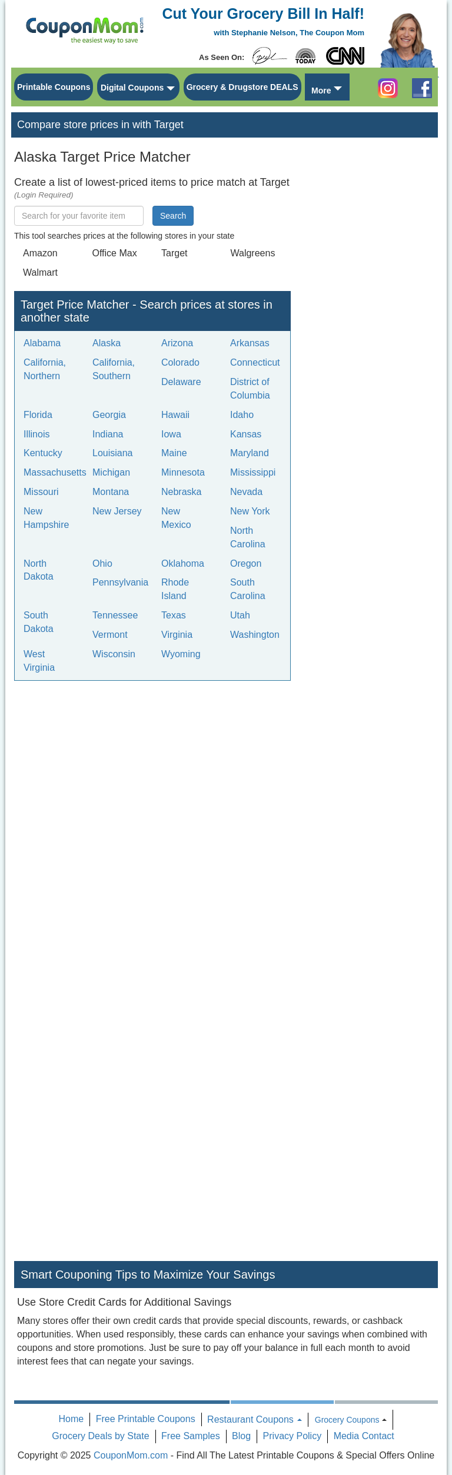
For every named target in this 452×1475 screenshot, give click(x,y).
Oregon (245, 563)
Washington (255, 635)
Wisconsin (113, 654)
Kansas (245, 434)
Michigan (111, 472)
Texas (173, 615)
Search (173, 215)
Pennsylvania (120, 582)
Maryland (249, 453)
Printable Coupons (53, 87)
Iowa (171, 434)
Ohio (102, 563)
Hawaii (175, 415)
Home (71, 1419)
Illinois (36, 434)
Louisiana (112, 453)
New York (250, 511)
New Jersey (117, 511)
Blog (241, 1436)
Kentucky (43, 453)
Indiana (108, 434)
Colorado (180, 362)
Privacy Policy (292, 1436)
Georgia (109, 415)
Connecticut (255, 362)
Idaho (242, 415)
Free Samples (190, 1436)
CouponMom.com (131, 1455)
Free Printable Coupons (145, 1419)
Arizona (177, 343)
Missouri (41, 492)
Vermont (110, 635)
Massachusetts (55, 472)
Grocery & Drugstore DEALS (242, 87)
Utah (240, 615)
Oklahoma (182, 563)
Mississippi (252, 472)
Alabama (42, 343)
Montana (110, 492)
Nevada (246, 492)
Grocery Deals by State (100, 1436)
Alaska (106, 343)
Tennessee (115, 615)
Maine (174, 453)
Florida (38, 415)
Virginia (176, 635)
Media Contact (364, 1436)
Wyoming (181, 654)
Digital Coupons (132, 87)
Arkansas (250, 343)
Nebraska (181, 492)
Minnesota (183, 472)
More (321, 90)
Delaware (181, 382)
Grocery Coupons (347, 1419)
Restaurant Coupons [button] (254, 1419)
